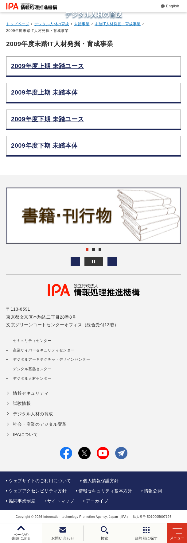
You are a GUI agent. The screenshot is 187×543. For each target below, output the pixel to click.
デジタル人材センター (32, 378)
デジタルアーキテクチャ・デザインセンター (51, 359)
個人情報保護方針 (101, 480)
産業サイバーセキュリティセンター (44, 350)
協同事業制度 (22, 500)
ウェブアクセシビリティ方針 (38, 490)
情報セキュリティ (31, 393)
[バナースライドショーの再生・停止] (93, 261)
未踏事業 (81, 24)
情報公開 (153, 490)
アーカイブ (97, 500)
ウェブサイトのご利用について (40, 480)
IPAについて (25, 434)
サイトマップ (60, 500)
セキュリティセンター (32, 341)
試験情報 (22, 403)
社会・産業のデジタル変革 (40, 424)
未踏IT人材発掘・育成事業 (118, 24)
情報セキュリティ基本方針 (105, 490)
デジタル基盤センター (32, 369)
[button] (75, 261)
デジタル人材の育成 (51, 24)
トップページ (17, 24)
